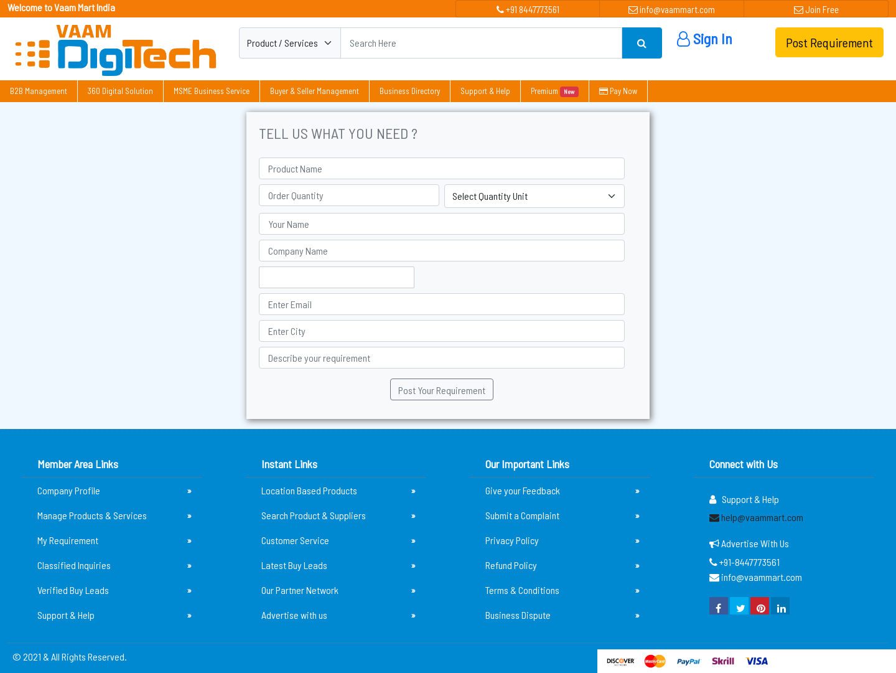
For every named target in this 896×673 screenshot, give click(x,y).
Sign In (704, 38)
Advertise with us (338, 615)
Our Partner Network (338, 590)
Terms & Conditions (562, 590)
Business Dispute (562, 615)
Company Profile (114, 490)
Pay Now (618, 91)
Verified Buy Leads (114, 590)
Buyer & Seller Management (314, 91)
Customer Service (338, 540)
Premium (555, 91)
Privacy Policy (562, 540)
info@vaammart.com (671, 9)
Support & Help (485, 91)
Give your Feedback (562, 490)
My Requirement (114, 540)
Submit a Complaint (562, 515)
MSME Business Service (212, 91)
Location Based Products (338, 490)
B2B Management (38, 91)
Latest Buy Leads (338, 565)
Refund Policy (562, 565)
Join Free (816, 9)
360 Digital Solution (120, 91)
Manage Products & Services (114, 515)
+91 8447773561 (528, 9)
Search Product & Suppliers (338, 515)
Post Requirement (829, 42)
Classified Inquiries (114, 565)
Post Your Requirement (441, 390)
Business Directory (410, 91)
